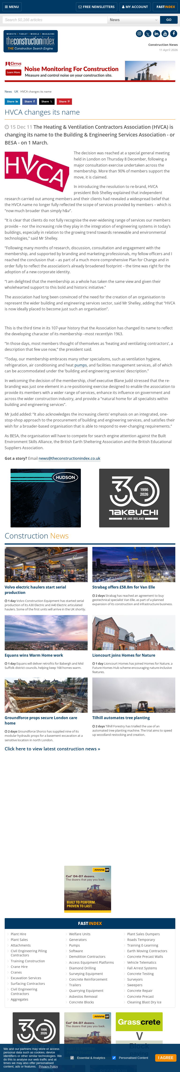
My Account (137, 6)
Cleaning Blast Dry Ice (144, 1002)
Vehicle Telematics (141, 962)
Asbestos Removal (83, 996)
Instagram (139, 33)
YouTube (165, 33)
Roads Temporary (141, 939)
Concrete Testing (140, 973)
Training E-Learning (142, 945)
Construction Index (31, 41)
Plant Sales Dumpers (143, 934)
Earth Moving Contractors (147, 951)
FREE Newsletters (99, 6)
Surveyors (135, 979)
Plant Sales (19, 939)
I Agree (165, 1058)
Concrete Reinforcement (88, 979)
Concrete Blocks (81, 1002)
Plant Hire (18, 934)
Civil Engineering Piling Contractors (29, 953)
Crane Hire (19, 966)
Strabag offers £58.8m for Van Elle (123, 587)
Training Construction (28, 961)
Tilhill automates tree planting (121, 717)
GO (169, 20)
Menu (14, 6)
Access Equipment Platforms (91, 962)
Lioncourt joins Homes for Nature (123, 655)
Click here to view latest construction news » (52, 749)
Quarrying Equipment (86, 990)
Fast (166, 6)
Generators (78, 939)
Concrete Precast (140, 996)
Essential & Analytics (87, 1058)
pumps (81, 365)
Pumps (74, 945)
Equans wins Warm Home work (34, 655)
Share (11, 101)
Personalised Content (130, 1058)
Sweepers (134, 985)
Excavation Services (26, 978)
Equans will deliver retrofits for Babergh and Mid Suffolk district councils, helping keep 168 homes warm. (44, 665)
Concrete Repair (140, 990)
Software (76, 951)
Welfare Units (79, 934)
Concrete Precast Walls (145, 956)
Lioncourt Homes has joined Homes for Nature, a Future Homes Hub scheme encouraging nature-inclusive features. (132, 667)
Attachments (21, 945)
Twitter (147, 33)
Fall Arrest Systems (142, 968)
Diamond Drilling (82, 968)
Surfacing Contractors (28, 983)
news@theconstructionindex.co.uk (69, 458)
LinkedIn (156, 33)
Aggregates (19, 999)
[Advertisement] (90, 806)
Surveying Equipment (86, 973)
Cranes (16, 972)
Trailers (75, 985)
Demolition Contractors (87, 956)
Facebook (173, 33)
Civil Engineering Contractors (24, 991)
